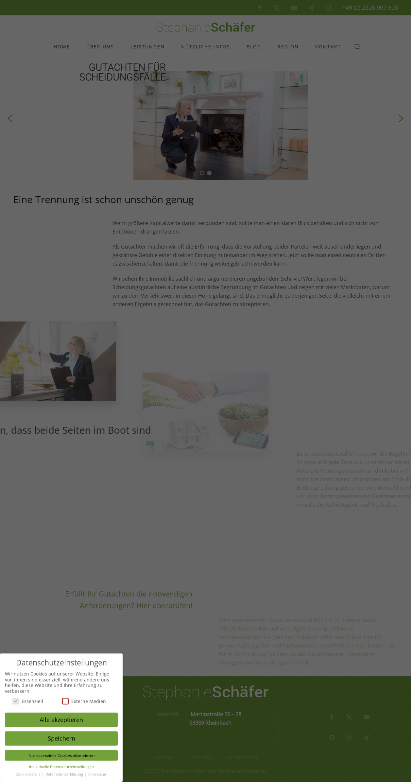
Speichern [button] (61, 734)
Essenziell (27, 697)
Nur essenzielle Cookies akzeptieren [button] (61, 751)
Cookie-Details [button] (28, 769)
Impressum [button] (97, 769)
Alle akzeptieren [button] (61, 715)
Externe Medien (84, 697)
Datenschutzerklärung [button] (64, 769)
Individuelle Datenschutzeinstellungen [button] (61, 762)
